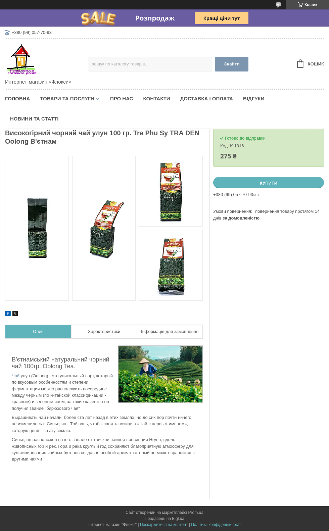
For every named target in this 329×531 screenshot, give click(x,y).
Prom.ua (195, 512)
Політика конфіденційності (216, 524)
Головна (17, 98)
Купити (268, 183)
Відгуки (253, 98)
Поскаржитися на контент (164, 524)
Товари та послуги (67, 98)
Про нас (121, 98)
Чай (15, 375)
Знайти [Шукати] (232, 63)
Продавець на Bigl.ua (164, 518)
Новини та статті (34, 118)
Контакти (156, 98)
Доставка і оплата (206, 98)
